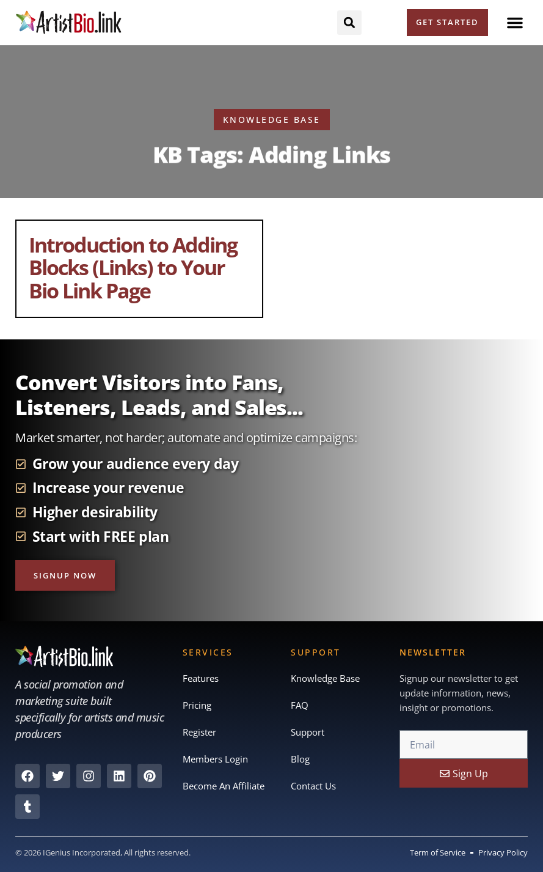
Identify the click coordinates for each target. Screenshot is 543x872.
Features (201, 679)
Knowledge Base (325, 679)
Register (199, 732)
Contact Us (313, 786)
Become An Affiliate (223, 786)
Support (307, 732)
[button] (515, 22)
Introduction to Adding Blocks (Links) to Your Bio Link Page (133, 267)
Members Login (215, 759)
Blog (300, 759)
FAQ (299, 706)
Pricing (197, 706)
